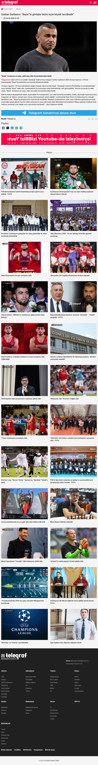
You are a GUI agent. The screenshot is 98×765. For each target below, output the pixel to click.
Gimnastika (53, 710)
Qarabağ (4, 694)
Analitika (4, 697)
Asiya (76, 682)
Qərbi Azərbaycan (6, 682)
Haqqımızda (38, 750)
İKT (27, 685)
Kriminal (3, 710)
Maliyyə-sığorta (30, 682)
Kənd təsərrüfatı (31, 677)
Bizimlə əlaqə (50, 750)
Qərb (2, 732)
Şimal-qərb (4, 738)
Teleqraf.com (5, 80)
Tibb (51, 685)
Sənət (27, 713)
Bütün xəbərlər (6, 750)
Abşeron (4, 744)
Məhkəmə (4, 707)
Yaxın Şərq (77, 685)
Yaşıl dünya (53, 682)
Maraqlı (3, 713)
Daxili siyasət (5, 691)
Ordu (2, 677)
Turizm (28, 691)
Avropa (76, 688)
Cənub (3, 729)
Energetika (29, 679)
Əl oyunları (53, 716)
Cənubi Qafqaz (79, 691)
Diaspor (3, 679)
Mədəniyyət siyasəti (32, 707)
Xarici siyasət (5, 688)
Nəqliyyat (29, 688)
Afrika (76, 677)
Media (52, 688)
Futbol (52, 719)
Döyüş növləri (54, 713)
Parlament (4, 685)
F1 (51, 707)
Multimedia (27, 750)
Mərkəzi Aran (5, 735)
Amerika (77, 679)
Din (51, 691)
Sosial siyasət (54, 677)
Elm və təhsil (54, 679)
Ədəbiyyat (29, 710)
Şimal (3, 741)
